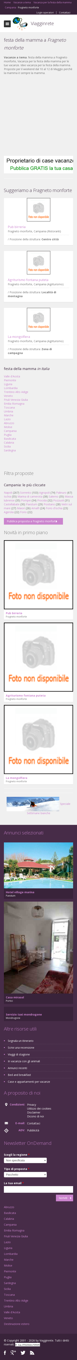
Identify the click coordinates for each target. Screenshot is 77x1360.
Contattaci (64, 12)
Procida (42, 500)
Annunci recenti (17, 1068)
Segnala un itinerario (21, 1041)
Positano (49, 504)
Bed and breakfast (19, 1075)
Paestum (31, 504)
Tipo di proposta (16, 1169)
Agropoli (44, 492)
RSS (32, 1352)
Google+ (13, 1352)
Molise (8, 427)
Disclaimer (33, 1112)
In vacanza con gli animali (24, 1061)
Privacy (31, 1104)
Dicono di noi (35, 1116)
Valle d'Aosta (12, 376)
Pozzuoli (58, 500)
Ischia (7, 496)
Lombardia (11, 388)
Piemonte (10, 380)
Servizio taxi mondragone (24, 1014)
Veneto (8, 396)
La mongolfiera (19, 337)
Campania (10, 431)
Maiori (21, 508)
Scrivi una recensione (21, 1047)
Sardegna (10, 450)
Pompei (26, 500)
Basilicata (10, 438)
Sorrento (25, 492)
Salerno (53, 496)
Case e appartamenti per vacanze (29, 1081)
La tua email (14, 1183)
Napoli (8, 492)
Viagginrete (42, 23)
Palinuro (61, 492)
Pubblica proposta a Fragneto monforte (32, 521)
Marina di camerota (30, 496)
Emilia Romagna (14, 403)
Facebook (5, 1352)
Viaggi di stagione (19, 1054)
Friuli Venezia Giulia (16, 400)
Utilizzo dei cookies (39, 1108)
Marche (8, 415)
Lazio (7, 419)
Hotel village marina (20, 892)
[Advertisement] (36, 115)
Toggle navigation (7, 23)
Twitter (23, 1352)
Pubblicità (33, 1130)
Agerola (9, 512)
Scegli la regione (17, 1155)
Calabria (9, 442)
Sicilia (7, 446)
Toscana (9, 407)
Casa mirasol (15, 997)
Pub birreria (17, 227)
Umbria (8, 411)
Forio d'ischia (54, 508)
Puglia (8, 435)
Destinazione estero (16, 1324)
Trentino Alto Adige (16, 392)
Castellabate (11, 504)
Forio (23, 512)
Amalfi (35, 508)
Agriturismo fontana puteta (28, 280)
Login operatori (45, 12)
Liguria (8, 384)
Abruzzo (9, 423)
